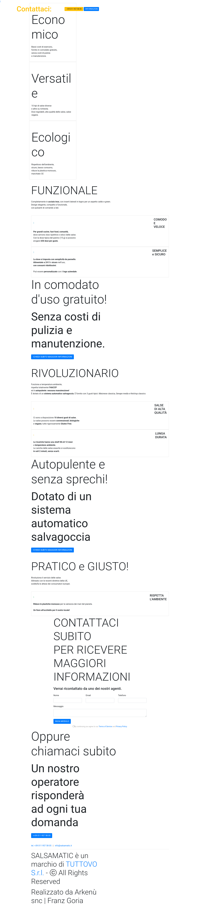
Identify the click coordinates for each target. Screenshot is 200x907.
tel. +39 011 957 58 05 (41, 845)
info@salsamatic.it (63, 845)
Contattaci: (34, 9)
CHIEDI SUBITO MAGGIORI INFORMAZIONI (52, 357)
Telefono (122, 695)
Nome (56, 695)
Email (88, 695)
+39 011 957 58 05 (74, 9)
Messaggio (58, 706)
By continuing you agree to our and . (100, 726)
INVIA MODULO (62, 721)
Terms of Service (105, 726)
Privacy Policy (121, 726)
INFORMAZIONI (91, 9)
